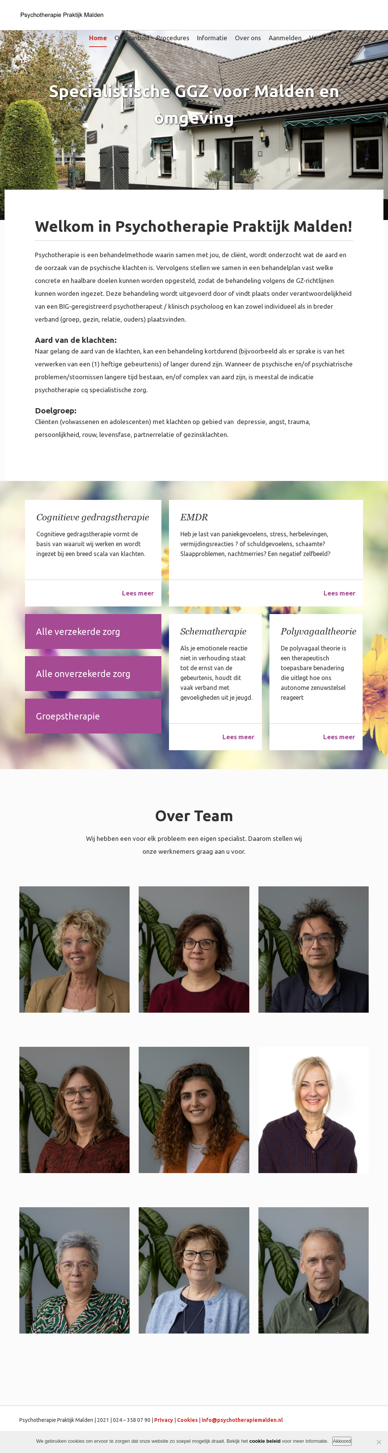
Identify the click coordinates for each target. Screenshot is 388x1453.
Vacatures (323, 37)
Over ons (248, 37)
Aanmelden (285, 37)
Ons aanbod (131, 37)
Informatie (212, 37)
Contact (357, 37)
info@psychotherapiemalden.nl (242, 1420)
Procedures (172, 37)
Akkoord (342, 1441)
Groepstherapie (68, 718)
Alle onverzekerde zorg (84, 675)
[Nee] (378, 1442)
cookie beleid (264, 1441)
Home (98, 37)
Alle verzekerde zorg (79, 632)
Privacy (163, 1420)
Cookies (187, 1420)
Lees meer (138, 593)
